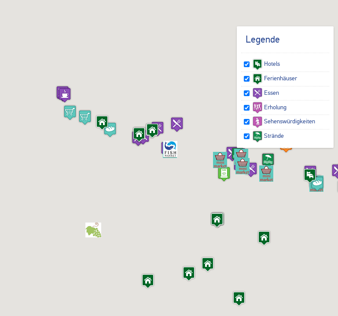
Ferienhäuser (274, 78)
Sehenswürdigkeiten (283, 121)
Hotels (266, 64)
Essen (265, 93)
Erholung (269, 107)
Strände (268, 136)
